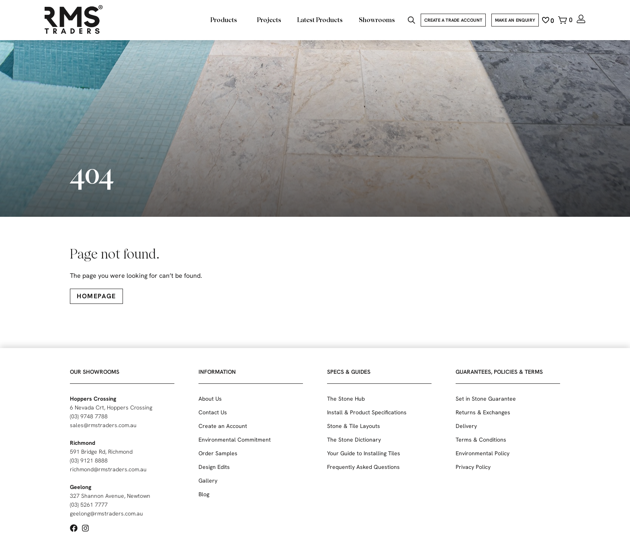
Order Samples (217, 453)
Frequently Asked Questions (363, 467)
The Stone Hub (346, 398)
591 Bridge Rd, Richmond (101, 451)
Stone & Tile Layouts (353, 426)
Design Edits (214, 467)
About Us (210, 398)
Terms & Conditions (481, 439)
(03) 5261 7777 (89, 504)
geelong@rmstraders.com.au (106, 513)
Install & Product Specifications (367, 412)
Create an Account (222, 426)
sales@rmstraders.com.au (103, 425)
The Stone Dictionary (354, 439)
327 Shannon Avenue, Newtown (110, 495)
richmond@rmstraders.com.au (108, 469)
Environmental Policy (482, 453)
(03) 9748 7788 (89, 416)
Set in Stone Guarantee (486, 398)
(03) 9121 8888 (89, 460)
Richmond (82, 442)
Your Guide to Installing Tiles (363, 453)
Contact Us (212, 412)
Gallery (207, 480)
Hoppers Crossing (93, 398)
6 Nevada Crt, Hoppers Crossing (111, 407)
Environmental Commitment (234, 439)
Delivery (466, 426)
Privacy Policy (473, 467)
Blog (203, 494)
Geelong (80, 487)
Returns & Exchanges (483, 412)
